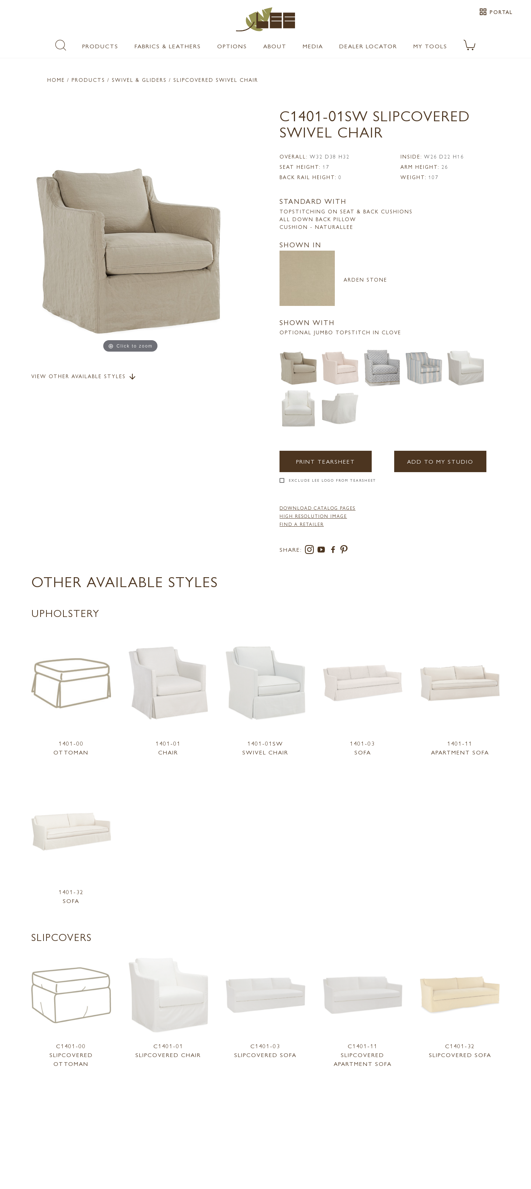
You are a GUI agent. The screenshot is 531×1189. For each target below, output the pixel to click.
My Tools (430, 46)
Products (100, 46)
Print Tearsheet (325, 461)
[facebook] (334, 551)
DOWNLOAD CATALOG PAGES (317, 508)
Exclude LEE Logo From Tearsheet (332, 480)
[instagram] (311, 551)
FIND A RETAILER (302, 524)
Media (313, 46)
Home (56, 79)
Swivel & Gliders (139, 79)
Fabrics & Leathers (168, 46)
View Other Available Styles (84, 376)
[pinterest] (344, 551)
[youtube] (323, 551)
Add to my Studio (440, 461)
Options (232, 46)
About (275, 46)
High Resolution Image (313, 516)
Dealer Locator (368, 46)
